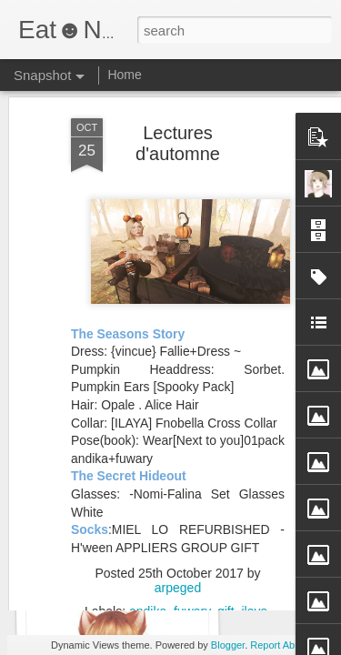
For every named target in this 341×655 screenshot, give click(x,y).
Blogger (228, 645)
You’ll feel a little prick (116, 570)
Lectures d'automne (177, 96)
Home (124, 74)
